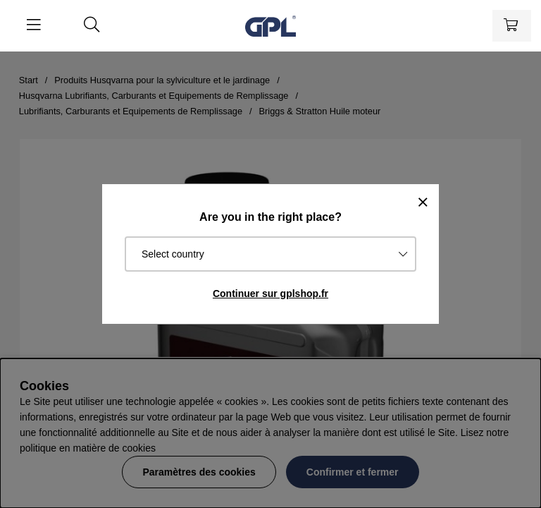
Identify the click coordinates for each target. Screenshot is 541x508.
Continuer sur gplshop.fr (270, 293)
